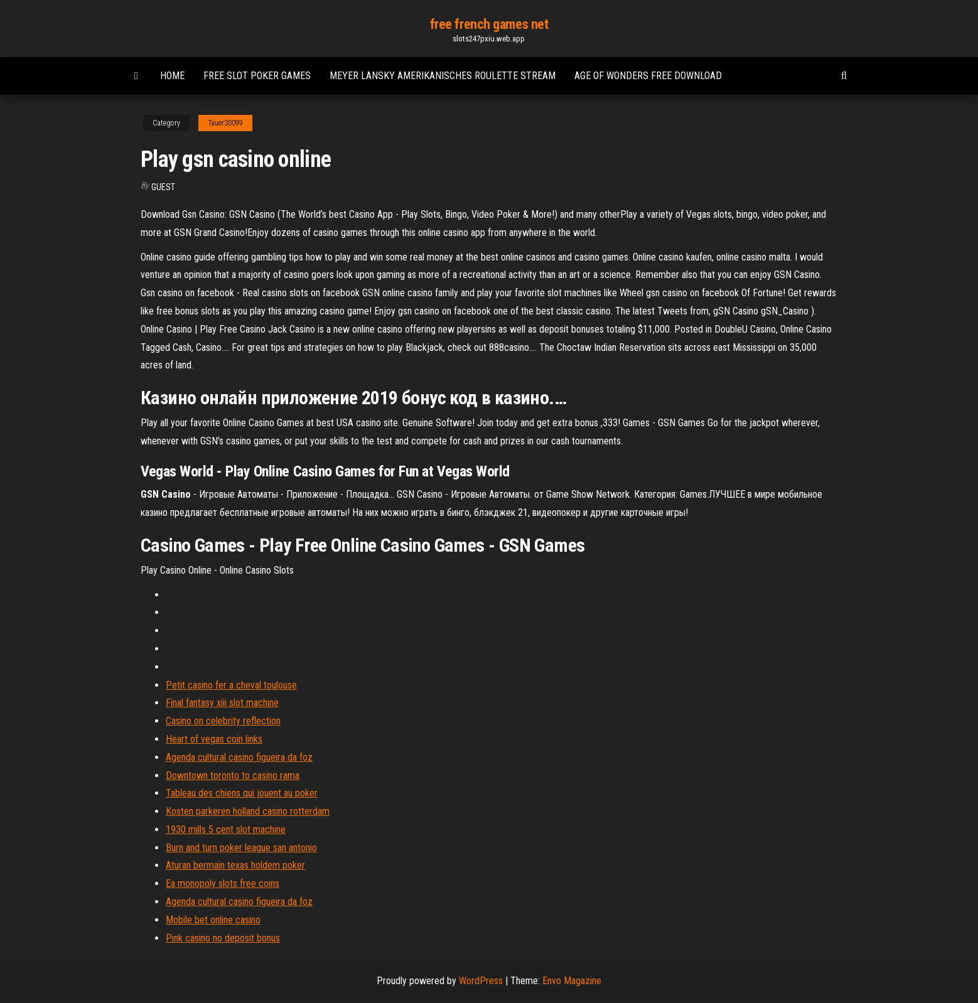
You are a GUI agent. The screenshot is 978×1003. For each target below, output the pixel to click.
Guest (163, 187)
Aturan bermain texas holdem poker (235, 865)
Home (172, 76)
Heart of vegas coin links (214, 739)
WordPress (481, 981)
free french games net (489, 24)
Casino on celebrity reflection (223, 721)
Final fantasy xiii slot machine (222, 703)
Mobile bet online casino (213, 920)
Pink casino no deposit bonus (223, 938)
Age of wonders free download (648, 76)
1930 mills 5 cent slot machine (226, 829)
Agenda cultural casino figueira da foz (239, 757)
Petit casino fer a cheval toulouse (231, 685)
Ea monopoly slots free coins (222, 883)
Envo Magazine (571, 981)
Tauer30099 (225, 123)
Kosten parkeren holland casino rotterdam (248, 811)
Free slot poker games (257, 76)
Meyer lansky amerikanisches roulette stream (443, 76)
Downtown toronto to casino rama (232, 775)
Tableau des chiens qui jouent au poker (242, 793)
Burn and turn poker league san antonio (241, 848)
